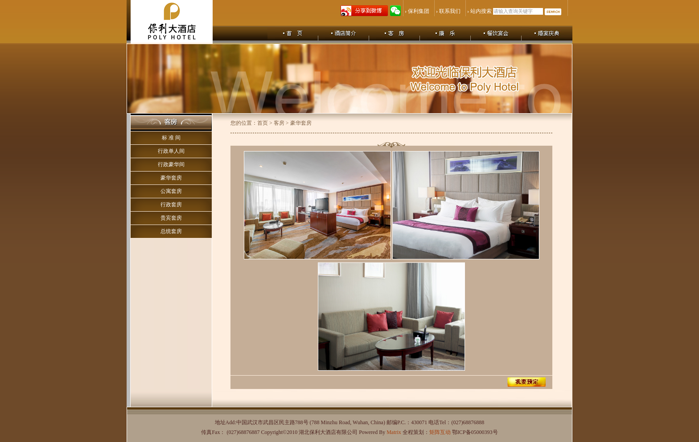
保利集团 (418, 11)
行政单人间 (171, 151)
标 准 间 (171, 138)
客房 (279, 123)
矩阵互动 (440, 432)
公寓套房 (171, 191)
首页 (262, 123)
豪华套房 (171, 178)
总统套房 (171, 231)
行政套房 (171, 204)
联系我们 (450, 11)
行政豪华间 (171, 164)
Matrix (394, 432)
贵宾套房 (171, 218)
